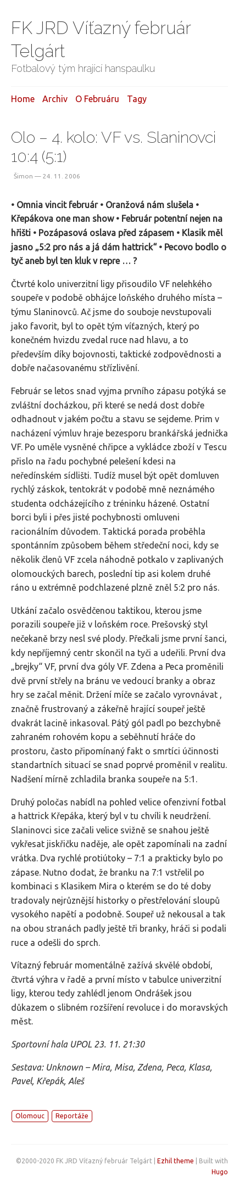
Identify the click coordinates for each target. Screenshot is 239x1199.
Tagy (137, 99)
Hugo (220, 1171)
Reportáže (71, 1115)
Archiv (55, 99)
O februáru (97, 99)
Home (23, 99)
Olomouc (30, 1115)
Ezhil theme (175, 1160)
